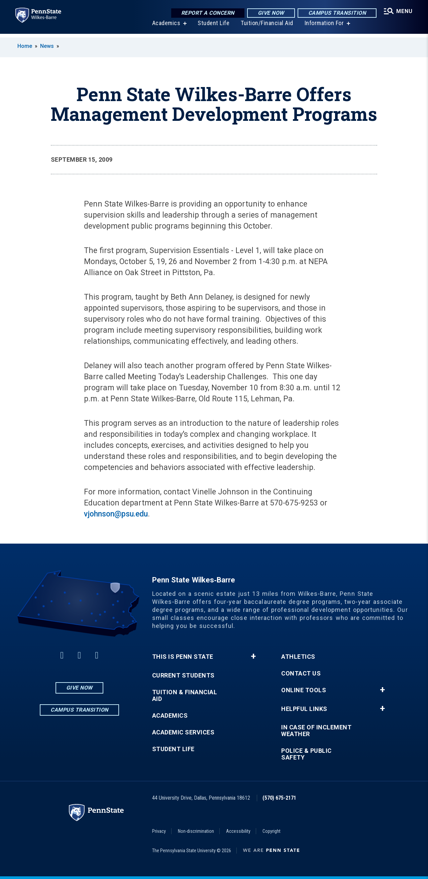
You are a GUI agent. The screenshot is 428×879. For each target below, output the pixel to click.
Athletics (298, 656)
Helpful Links (304, 709)
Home (24, 46)
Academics (165, 26)
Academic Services (183, 732)
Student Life (213, 26)
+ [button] (253, 656)
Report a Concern (206, 13)
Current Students (183, 675)
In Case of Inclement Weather (316, 730)
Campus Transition (336, 13)
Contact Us (301, 673)
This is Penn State (182, 656)
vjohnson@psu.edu (116, 513)
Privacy (159, 831)
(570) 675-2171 (279, 798)
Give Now (270, 13)
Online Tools (303, 690)
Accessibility (238, 831)
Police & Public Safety (306, 754)
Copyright (271, 831)
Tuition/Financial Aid (266, 26)
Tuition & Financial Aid (184, 695)
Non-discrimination (196, 831)
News (47, 46)
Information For (323, 26)
